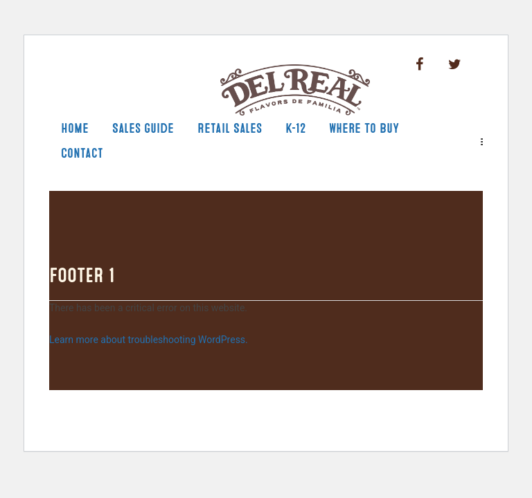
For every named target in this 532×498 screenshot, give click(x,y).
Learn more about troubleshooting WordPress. (148, 339)
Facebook (419, 64)
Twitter (454, 64)
